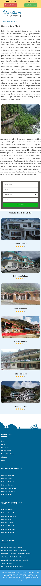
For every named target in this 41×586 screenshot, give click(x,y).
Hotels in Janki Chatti (12, 21)
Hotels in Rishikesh (7, 513)
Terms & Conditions (7, 454)
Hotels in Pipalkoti (7, 510)
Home (4, 21)
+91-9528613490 (10, 2)
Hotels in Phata (6, 495)
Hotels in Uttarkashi (8, 526)
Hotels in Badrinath (7, 475)
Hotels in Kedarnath (8, 529)
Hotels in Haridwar (7, 485)
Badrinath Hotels (30, 5)
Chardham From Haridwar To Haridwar (14, 550)
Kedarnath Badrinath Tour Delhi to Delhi (14, 560)
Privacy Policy (6, 451)
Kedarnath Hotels (10, 5)
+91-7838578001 (31, 2)
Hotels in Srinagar (7, 523)
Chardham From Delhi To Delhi (11, 547)
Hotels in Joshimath (8, 491)
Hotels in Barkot (6, 479)
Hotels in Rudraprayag (8, 516)
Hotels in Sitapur (6, 519)
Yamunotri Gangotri (7, 563)
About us (4, 444)
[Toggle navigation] (37, 14)
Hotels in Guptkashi (7, 482)
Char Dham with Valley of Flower (12, 567)
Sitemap (4, 457)
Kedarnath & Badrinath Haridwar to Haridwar (16, 554)
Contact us (5, 447)
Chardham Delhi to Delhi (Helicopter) (13, 557)
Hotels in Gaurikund (8, 532)
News (3, 460)
